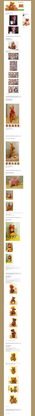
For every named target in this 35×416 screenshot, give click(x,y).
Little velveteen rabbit (9, 100)
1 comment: (13, 36)
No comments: (13, 170)
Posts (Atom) (9, 413)
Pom (6, 220)
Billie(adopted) (8, 277)
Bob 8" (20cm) (8, 346)
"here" (7, 34)
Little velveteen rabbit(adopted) (10, 138)
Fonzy (6, 14)
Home (13, 412)
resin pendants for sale (9, 39)
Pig (6, 173)
